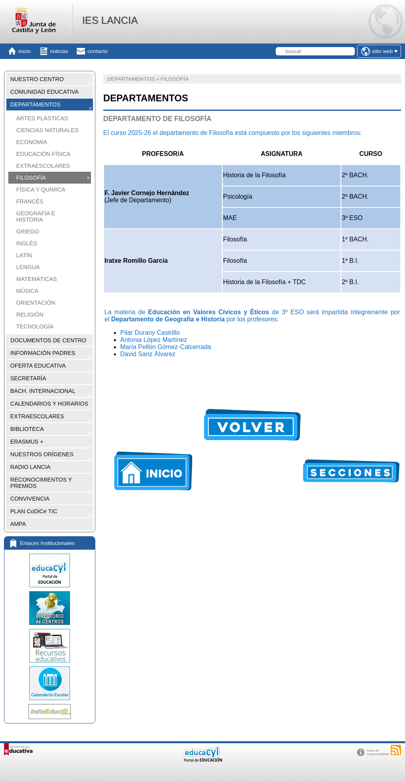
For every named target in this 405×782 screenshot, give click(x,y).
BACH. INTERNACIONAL (43, 391)
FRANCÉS (30, 201)
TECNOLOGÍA (34, 326)
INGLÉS (26, 243)
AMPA (18, 524)
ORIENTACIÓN (35, 303)
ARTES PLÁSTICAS (42, 118)
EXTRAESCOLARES (43, 166)
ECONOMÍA (31, 142)
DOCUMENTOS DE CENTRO (48, 340)
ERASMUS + (27, 441)
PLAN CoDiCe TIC (33, 511)
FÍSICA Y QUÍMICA (40, 189)
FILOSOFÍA (31, 178)
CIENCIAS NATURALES (47, 130)
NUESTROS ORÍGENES (42, 454)
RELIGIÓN (30, 314)
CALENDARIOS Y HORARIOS (49, 403)
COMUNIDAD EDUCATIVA (44, 92)
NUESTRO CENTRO (37, 79)
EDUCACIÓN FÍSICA (43, 154)
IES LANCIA (110, 20)
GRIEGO (27, 231)
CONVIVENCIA (29, 498)
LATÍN (24, 255)
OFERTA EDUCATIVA (38, 366)
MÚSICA (27, 291)
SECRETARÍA (28, 378)
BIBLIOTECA (27, 429)
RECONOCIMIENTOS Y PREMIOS (41, 482)
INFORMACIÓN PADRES (42, 353)
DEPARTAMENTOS (35, 104)
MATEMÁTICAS (36, 279)
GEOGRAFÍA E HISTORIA (35, 216)
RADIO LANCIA (30, 467)
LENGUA (28, 267)
